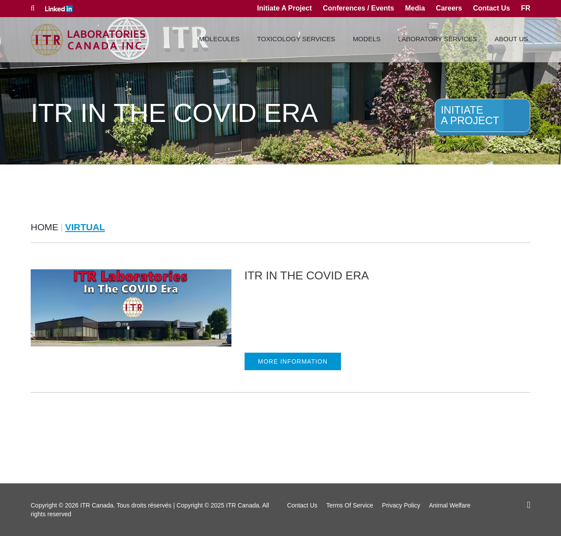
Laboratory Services (437, 39)
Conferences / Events (358, 8)
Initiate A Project (284, 8)
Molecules (219, 39)
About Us (511, 39)
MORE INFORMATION (293, 361)
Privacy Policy (401, 505)
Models (366, 39)
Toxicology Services (296, 39)
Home (44, 227)
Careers (449, 8)
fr (525, 8)
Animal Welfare (450, 505)
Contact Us (491, 8)
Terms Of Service (349, 505)
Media (415, 8)
